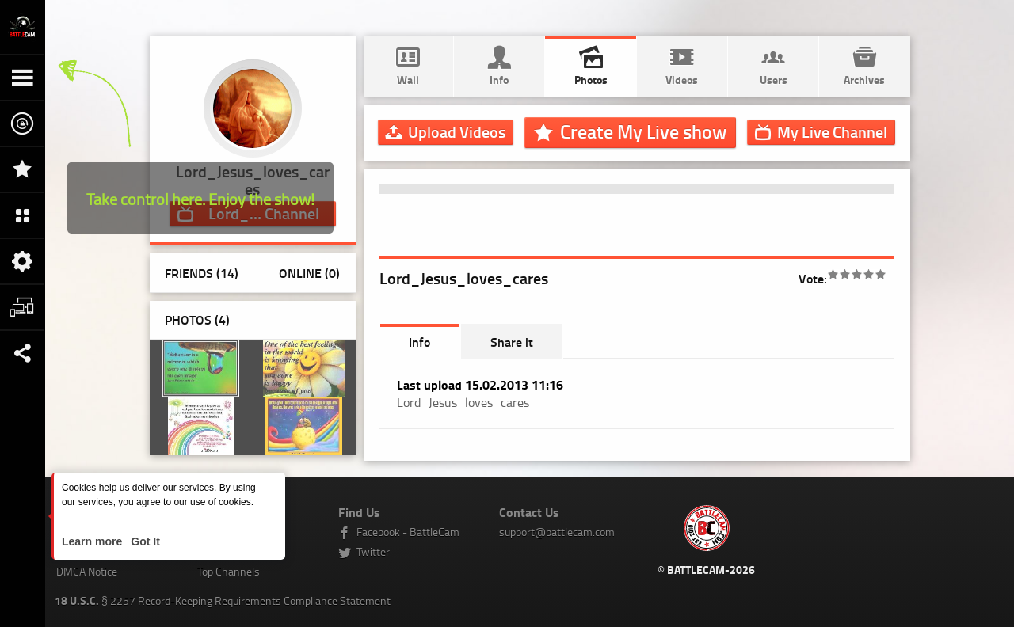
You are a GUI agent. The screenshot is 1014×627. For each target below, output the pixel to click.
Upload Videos (456, 131)
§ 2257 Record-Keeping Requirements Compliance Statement (223, 600)
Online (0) (309, 273)
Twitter (373, 551)
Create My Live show (643, 131)
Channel (832, 131)
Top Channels (228, 571)
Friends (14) (201, 273)
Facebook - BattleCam (407, 531)
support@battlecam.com (557, 531)
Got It (143, 541)
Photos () (197, 319)
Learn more (93, 541)
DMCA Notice (86, 571)
